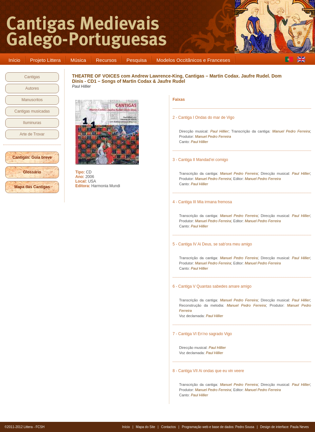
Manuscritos (32, 100)
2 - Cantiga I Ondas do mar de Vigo (203, 117)
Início (126, 427)
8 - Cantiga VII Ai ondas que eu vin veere (208, 371)
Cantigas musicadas (32, 111)
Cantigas (32, 77)
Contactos (168, 427)
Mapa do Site (145, 427)
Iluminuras (32, 122)
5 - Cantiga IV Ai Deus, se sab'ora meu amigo (212, 244)
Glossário (32, 172)
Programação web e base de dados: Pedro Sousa (218, 427)
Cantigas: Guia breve (32, 157)
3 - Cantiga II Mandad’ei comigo (200, 159)
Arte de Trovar (32, 134)
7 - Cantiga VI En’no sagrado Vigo (202, 334)
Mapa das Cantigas (32, 187)
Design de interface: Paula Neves (284, 427)
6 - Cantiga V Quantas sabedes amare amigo (212, 286)
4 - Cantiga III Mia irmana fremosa (202, 202)
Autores (32, 88)
